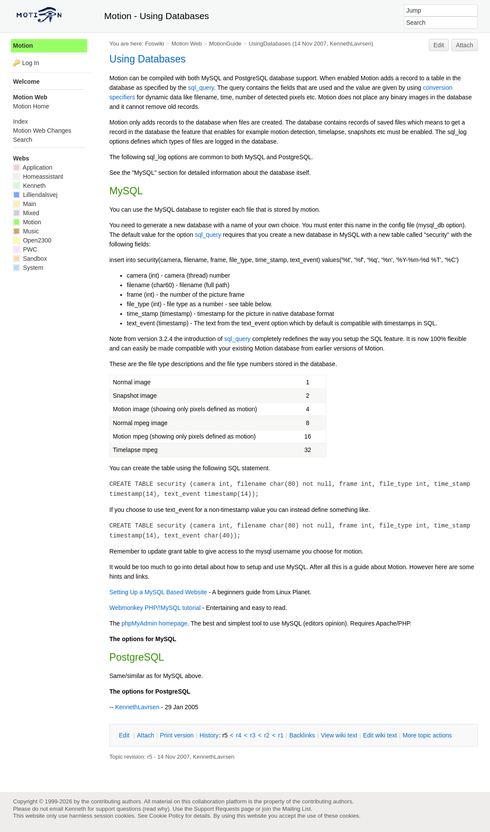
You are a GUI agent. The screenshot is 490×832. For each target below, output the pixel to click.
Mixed (26, 213)
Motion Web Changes (42, 130)
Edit (439, 45)
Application (33, 167)
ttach (145, 735)
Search (22, 139)
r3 (252, 735)
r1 (280, 735)
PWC (25, 249)
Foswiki (154, 43)
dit (125, 735)
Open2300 (32, 240)
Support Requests (217, 809)
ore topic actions (427, 735)
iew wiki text (339, 735)
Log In (30, 62)
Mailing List (296, 809)
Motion (23, 45)
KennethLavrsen (351, 43)
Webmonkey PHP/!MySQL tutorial (155, 607)
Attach (465, 45)
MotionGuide (225, 43)
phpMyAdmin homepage (154, 623)
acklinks (302, 735)
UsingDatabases (270, 43)
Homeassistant (38, 176)
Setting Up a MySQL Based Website (158, 592)
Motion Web (186, 43)
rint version (177, 735)
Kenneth (29, 185)
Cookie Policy (166, 815)
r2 (266, 735)
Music (26, 231)
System (28, 267)
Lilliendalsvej (35, 194)
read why (156, 809)
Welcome (26, 81)
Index (20, 121)
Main (24, 203)
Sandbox (30, 258)
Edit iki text (380, 735)
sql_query (201, 87)
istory (209, 735)
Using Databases (147, 59)
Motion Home (31, 106)
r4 (238, 735)
